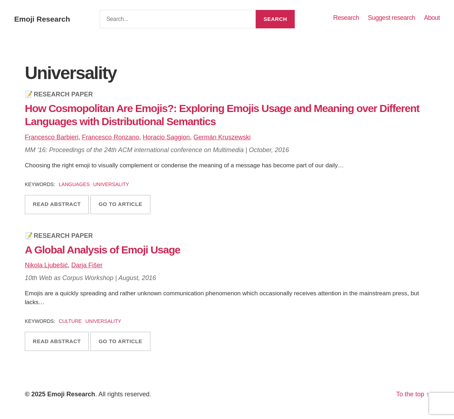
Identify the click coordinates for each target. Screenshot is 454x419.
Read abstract (57, 204)
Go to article (120, 204)
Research (346, 17)
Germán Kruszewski (221, 137)
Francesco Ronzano (110, 137)
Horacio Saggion (166, 137)
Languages (74, 184)
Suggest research (391, 17)
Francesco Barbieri (51, 137)
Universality (111, 184)
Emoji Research (42, 19)
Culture (70, 321)
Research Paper (63, 94)
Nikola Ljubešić (46, 265)
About (432, 17)
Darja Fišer (87, 265)
